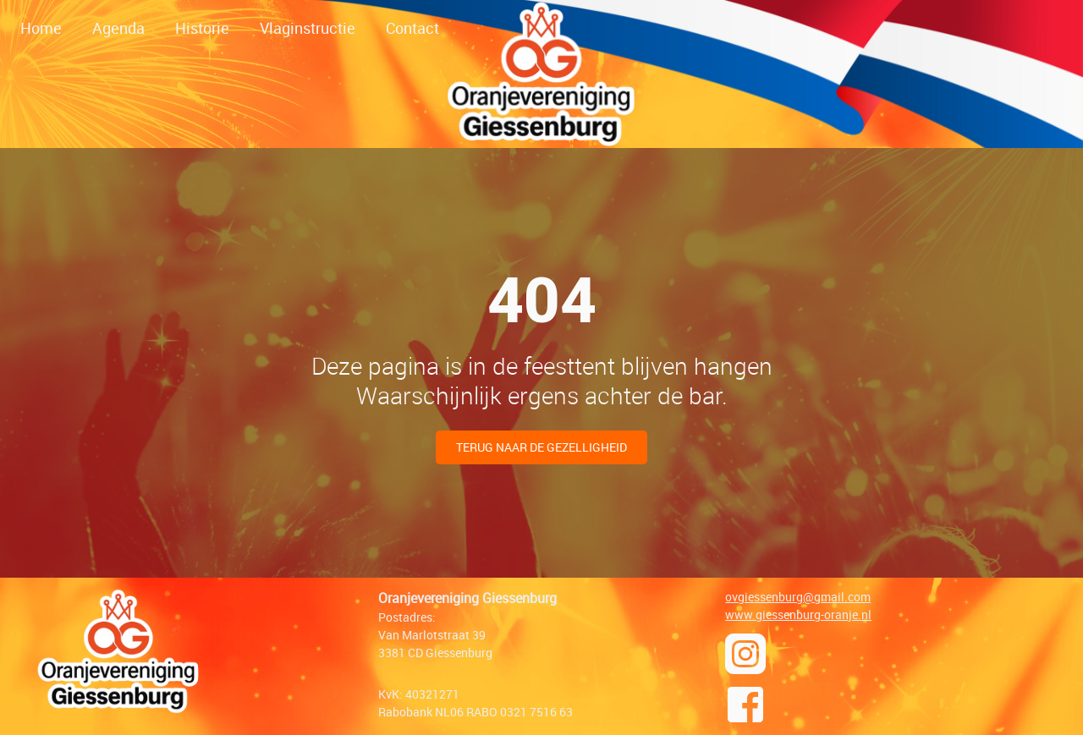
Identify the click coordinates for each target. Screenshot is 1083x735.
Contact (412, 28)
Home (41, 28)
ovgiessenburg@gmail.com (798, 597)
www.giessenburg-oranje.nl (798, 614)
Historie (202, 28)
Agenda (118, 28)
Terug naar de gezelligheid (541, 447)
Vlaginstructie (307, 28)
